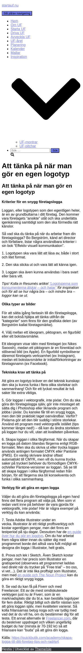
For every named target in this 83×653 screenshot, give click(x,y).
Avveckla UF (21, 37)
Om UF (16, 25)
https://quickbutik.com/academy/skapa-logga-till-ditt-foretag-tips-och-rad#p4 (37, 640)
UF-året (17, 41)
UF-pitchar (27, 146)
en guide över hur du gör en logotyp (41, 534)
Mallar (15, 53)
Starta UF (18, 29)
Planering (18, 45)
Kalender (18, 49)
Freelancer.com (58, 618)
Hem (14, 21)
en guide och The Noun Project (41, 575)
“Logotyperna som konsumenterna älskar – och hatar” (40, 285)
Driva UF (18, 33)
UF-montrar (28, 142)
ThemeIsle (43, 649)
